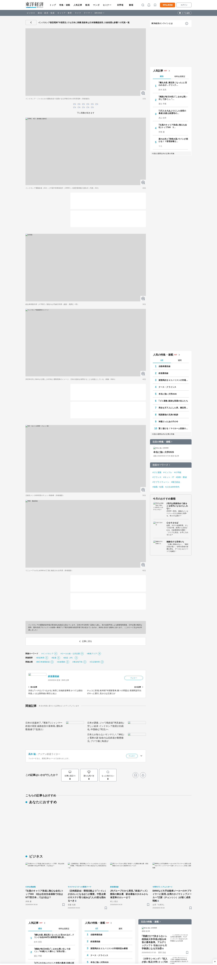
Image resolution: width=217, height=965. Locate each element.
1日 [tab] (161, 907)
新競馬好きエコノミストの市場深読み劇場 (174, 927)
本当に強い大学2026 (168, 941)
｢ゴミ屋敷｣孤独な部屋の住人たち (173, 947)
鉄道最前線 (163, 920)
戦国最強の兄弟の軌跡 (168, 961)
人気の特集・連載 (163, 901)
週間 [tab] (180, 907)
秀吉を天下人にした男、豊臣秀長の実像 (174, 954)
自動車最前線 (164, 913)
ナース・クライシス (167, 934)
